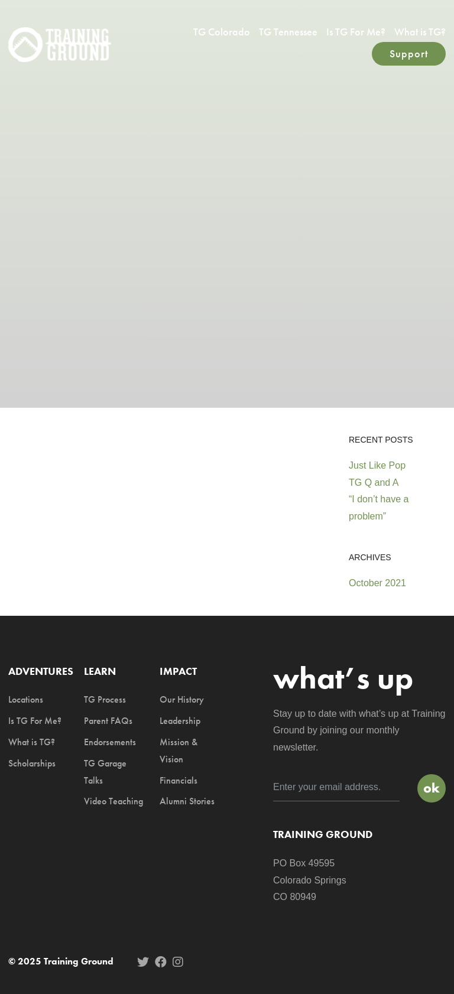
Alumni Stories (187, 801)
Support (409, 53)
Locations (25, 699)
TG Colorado (221, 31)
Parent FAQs (108, 720)
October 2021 (377, 583)
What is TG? (420, 31)
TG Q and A (373, 482)
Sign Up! (431, 788)
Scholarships (32, 763)
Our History (182, 699)
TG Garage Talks (105, 772)
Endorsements (110, 742)
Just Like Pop (377, 465)
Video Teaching (113, 801)
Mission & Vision (178, 750)
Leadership (180, 720)
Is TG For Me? (355, 31)
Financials (178, 780)
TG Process (105, 699)
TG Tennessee (288, 31)
